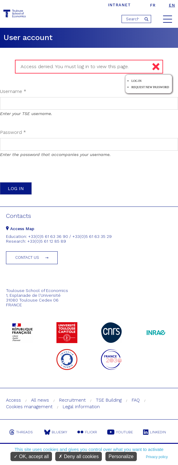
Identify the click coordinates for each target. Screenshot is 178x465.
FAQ (136, 400)
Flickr (87, 432)
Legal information (81, 406)
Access (13, 400)
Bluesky (55, 432)
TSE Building (109, 400)
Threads (21, 432)
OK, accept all (31, 456)
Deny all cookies (79, 456)
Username (13, 91)
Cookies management (29, 406)
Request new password (150, 87)
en (172, 5)
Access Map (20, 228)
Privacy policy (157, 457)
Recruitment (72, 400)
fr (153, 5)
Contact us (27, 257)
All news (40, 400)
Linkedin (154, 432)
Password (13, 132)
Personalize (121, 456)
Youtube (120, 432)
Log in (136, 80)
